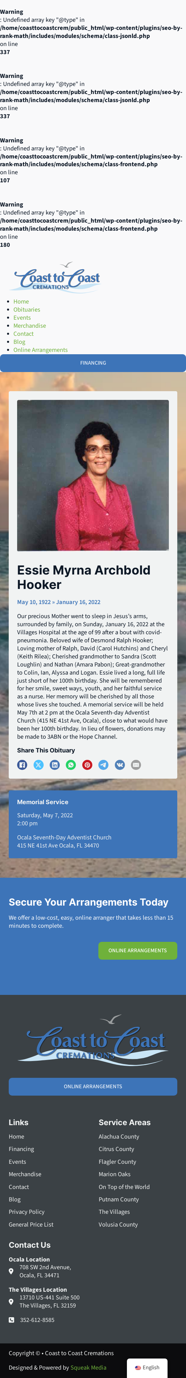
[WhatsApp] (71, 765)
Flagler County (117, 1162)
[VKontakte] (120, 765)
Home (16, 1137)
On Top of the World (124, 1187)
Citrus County (116, 1149)
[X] (39, 765)
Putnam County (119, 1200)
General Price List (31, 1225)
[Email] (136, 765)
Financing (21, 1149)
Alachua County (119, 1137)
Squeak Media (88, 1367)
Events (17, 1162)
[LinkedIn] (55, 765)
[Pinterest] (87, 765)
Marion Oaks (115, 1174)
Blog (14, 1200)
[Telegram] (103, 765)
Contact (19, 1187)
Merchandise (25, 1174)
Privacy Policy (27, 1212)
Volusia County (118, 1225)
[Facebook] (22, 765)
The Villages (114, 1212)
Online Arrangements (137, 951)
